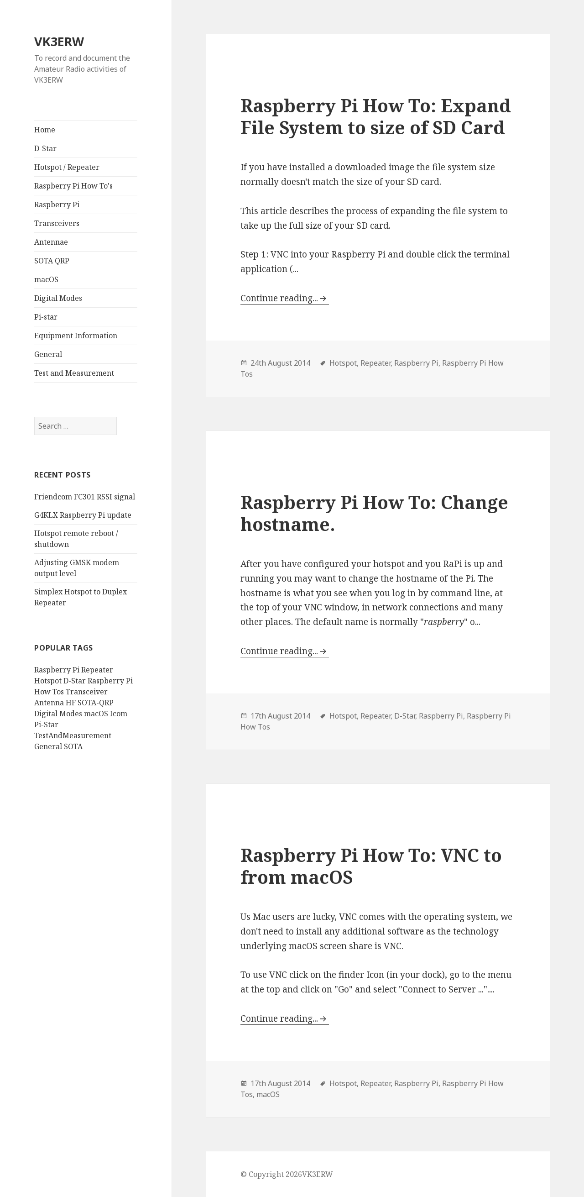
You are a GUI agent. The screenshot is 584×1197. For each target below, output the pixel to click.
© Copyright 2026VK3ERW (286, 1174)
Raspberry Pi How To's (73, 186)
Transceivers (56, 223)
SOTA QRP (51, 261)
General (48, 354)
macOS (46, 279)
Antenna (49, 703)
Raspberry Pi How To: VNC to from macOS (371, 866)
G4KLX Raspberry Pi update (82, 515)
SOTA (73, 746)
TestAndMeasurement (72, 735)
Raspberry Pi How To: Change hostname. (374, 513)
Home (44, 130)
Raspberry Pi (56, 205)
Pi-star (45, 317)
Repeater (97, 670)
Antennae (51, 242)
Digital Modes (58, 298)
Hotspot (48, 681)
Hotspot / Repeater (66, 167)
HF (71, 703)
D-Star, (405, 716)
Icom (118, 714)
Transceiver (87, 692)
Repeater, (376, 363)
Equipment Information (75, 336)
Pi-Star (46, 724)
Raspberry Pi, (417, 363)
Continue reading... (279, 298)
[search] (75, 426)
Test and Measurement (74, 373)
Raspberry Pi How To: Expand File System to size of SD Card (375, 116)
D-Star (45, 148)
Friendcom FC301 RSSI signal (84, 497)
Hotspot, (344, 363)
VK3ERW (59, 41)
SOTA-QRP (96, 703)
